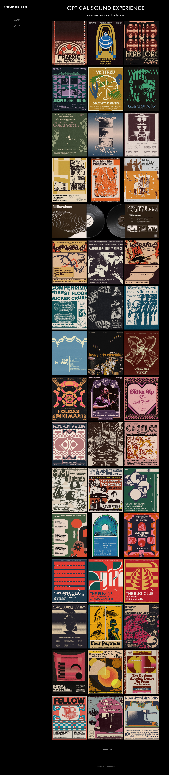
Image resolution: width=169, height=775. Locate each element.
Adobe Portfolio (109, 767)
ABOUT (17, 20)
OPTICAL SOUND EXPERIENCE (15, 7)
